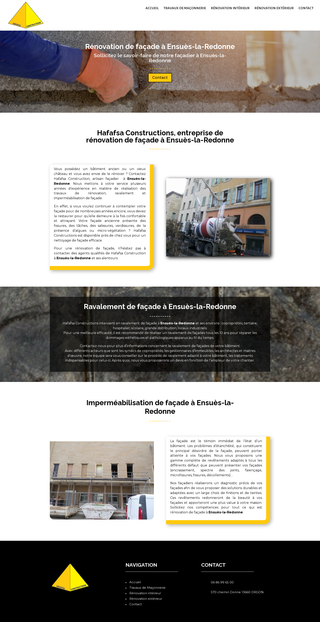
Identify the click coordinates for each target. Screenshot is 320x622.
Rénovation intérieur (230, 8)
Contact (306, 8)
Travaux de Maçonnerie (184, 8)
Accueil (152, 8)
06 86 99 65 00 (222, 582)
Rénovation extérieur (274, 8)
